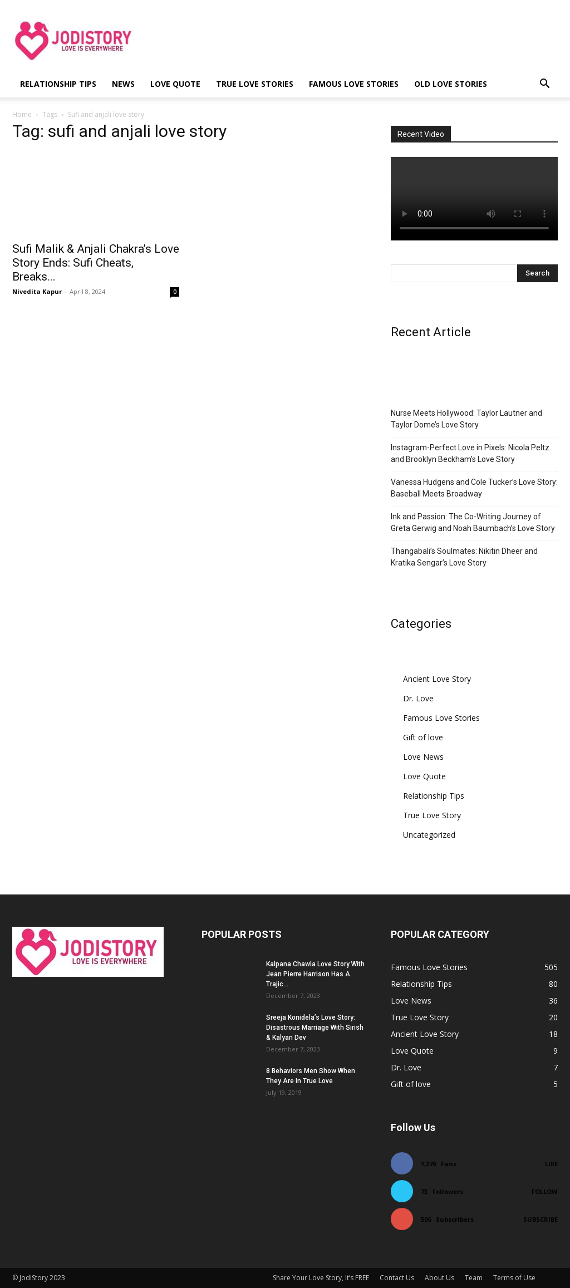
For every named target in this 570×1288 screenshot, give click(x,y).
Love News (423, 756)
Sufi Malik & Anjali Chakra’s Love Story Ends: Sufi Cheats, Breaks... (95, 262)
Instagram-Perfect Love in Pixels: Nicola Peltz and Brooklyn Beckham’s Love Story (470, 453)
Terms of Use (514, 1277)
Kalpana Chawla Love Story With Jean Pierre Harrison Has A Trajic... (315, 974)
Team (474, 1277)
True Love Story (432, 815)
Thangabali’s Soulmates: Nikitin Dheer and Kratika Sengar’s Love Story (464, 557)
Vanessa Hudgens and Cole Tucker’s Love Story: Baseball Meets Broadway (474, 488)
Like (551, 1163)
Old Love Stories (450, 83)
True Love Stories (254, 83)
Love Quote (175, 83)
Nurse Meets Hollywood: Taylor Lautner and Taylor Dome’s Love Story (466, 419)
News (123, 83)
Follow (545, 1191)
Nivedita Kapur (37, 291)
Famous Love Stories (354, 83)
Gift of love (423, 737)
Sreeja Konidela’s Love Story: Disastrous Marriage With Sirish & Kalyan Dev (314, 1027)
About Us (439, 1277)
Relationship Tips (58, 83)
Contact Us (397, 1277)
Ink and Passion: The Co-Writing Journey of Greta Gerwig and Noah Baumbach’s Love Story (473, 522)
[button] (544, 85)
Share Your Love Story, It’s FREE (321, 1277)
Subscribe (540, 1219)
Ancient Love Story (437, 679)
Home (22, 114)
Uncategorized (429, 834)
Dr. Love (418, 698)
